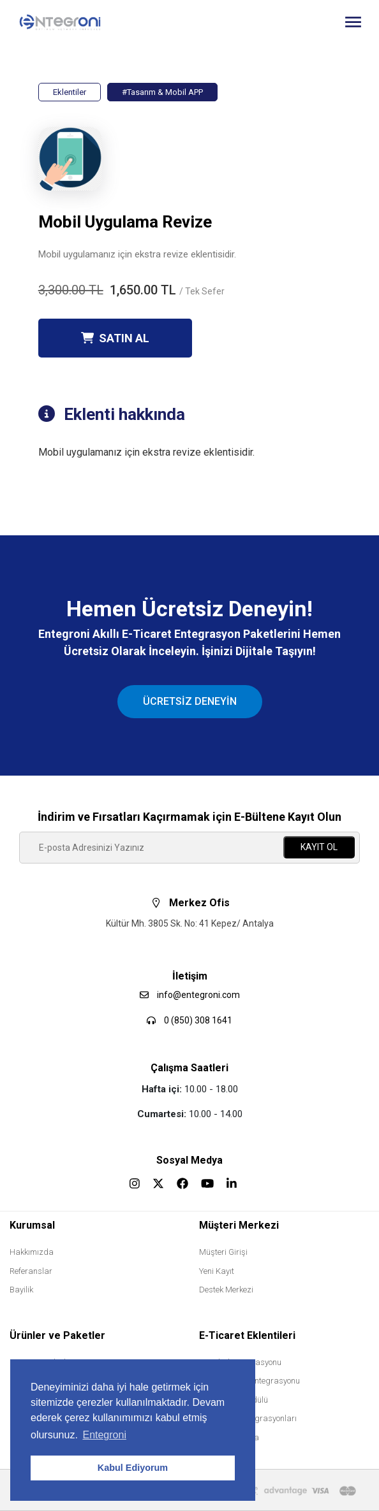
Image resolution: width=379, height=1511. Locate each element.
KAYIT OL (319, 847)
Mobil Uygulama (229, 1437)
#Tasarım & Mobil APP (162, 92)
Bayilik (21, 1289)
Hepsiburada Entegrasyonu (249, 1380)
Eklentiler (69, 92)
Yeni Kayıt (216, 1271)
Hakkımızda (32, 1252)
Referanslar (31, 1271)
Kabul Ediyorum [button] (133, 1468)
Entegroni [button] (104, 1434)
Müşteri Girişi (223, 1252)
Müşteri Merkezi (239, 1225)
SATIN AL (115, 338)
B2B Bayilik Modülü (233, 1400)
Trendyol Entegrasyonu (240, 1362)
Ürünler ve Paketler (57, 1335)
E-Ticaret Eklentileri (247, 1335)
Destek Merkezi (226, 1289)
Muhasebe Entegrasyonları (248, 1418)
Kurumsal (32, 1225)
